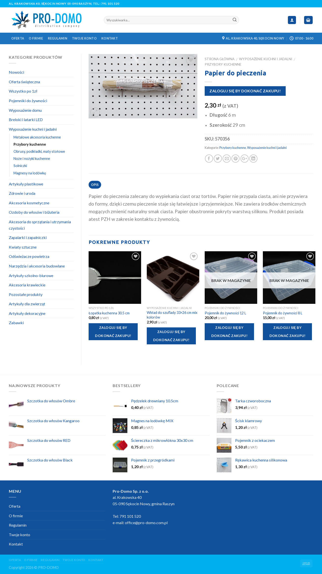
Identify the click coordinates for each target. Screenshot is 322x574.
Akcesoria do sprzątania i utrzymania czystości (40, 224)
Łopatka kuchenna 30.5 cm (109, 313)
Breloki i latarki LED (26, 119)
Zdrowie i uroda (22, 193)
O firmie (36, 38)
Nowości (16, 72)
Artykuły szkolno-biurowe (31, 275)
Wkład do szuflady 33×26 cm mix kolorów (172, 314)
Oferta (17, 38)
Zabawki (16, 322)
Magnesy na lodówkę (29, 173)
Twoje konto (84, 38)
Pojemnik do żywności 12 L (225, 313)
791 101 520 (110, 3)
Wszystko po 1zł (23, 91)
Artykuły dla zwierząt (27, 303)
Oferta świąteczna (24, 81)
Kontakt (109, 38)
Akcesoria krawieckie (27, 284)
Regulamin (57, 38)
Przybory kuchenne (223, 64)
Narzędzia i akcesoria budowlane (37, 266)
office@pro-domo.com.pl (146, 522)
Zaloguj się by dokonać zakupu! (245, 91)
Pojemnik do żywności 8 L (282, 313)
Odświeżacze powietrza (29, 256)
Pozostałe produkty (25, 294)
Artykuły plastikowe (26, 184)
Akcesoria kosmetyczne (29, 202)
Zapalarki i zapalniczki (28, 237)
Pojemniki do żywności (28, 100)
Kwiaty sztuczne (23, 247)
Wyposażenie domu (25, 110)
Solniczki (20, 166)
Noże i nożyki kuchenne (31, 158)
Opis (95, 185)
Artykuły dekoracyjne (27, 313)
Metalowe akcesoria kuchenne (37, 137)
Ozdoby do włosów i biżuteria (34, 212)
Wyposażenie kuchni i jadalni (265, 59)
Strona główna (219, 59)
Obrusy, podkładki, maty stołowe (39, 151)
